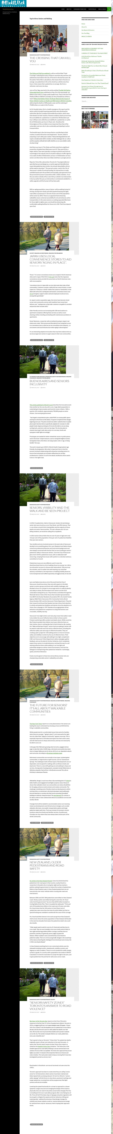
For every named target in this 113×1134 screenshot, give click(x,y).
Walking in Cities (49, 216)
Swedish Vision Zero (44, 1046)
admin (43, 64)
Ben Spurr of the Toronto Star (38, 1021)
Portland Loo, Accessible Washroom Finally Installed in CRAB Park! (93, 76)
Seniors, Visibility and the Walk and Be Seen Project (50, 509)
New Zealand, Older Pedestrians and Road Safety (47, 865)
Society (32, 253)
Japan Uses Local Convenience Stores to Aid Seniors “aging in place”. (50, 259)
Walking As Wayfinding (41, 253)
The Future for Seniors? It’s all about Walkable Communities (48, 708)
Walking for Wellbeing (56, 253)
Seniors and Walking (36, 216)
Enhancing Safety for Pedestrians (40, 55)
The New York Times (36, 723)
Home (62, 9)
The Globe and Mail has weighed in (40, 73)
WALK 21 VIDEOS (102, 9)
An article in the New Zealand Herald (41, 881)
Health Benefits (35, 822)
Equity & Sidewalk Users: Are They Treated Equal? (95, 83)
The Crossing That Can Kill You (50, 59)
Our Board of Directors (80, 9)
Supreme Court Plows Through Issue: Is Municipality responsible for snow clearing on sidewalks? (94, 88)
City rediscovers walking (37, 376)
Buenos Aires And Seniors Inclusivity (49, 382)
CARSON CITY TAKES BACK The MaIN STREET (95, 53)
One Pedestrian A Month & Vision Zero (92, 80)
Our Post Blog (92, 9)
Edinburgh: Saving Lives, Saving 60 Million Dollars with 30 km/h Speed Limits (93, 61)
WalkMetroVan (8, 9)
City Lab (51, 277)
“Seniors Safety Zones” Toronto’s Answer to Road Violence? (50, 1006)
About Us (69, 9)
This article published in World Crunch (41, 405)
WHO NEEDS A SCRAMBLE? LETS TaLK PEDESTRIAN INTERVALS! (92, 49)
